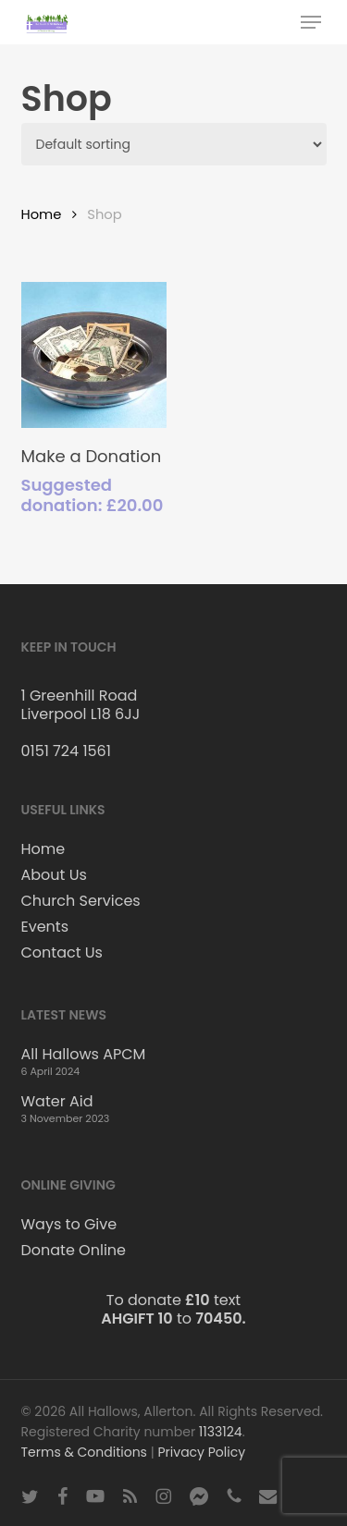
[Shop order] (174, 144)
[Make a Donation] (94, 355)
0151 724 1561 (66, 751)
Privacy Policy (202, 1452)
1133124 (220, 1431)
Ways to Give (69, 1224)
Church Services (81, 901)
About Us (54, 875)
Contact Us (62, 953)
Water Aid (57, 1102)
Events (45, 927)
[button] (311, 22)
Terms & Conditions (84, 1452)
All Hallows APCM (83, 1054)
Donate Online (73, 1250)
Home (41, 214)
